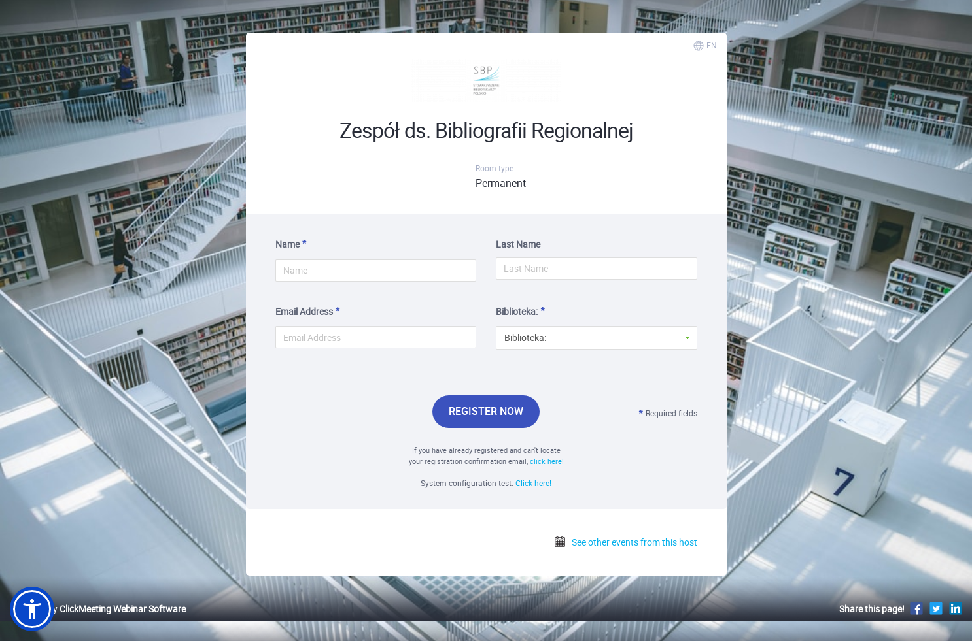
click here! (547, 461)
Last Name (518, 244)
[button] (32, 609)
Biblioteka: (517, 311)
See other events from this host (625, 542)
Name (287, 244)
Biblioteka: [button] (525, 337)
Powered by (98, 608)
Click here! (533, 483)
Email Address (304, 311)
